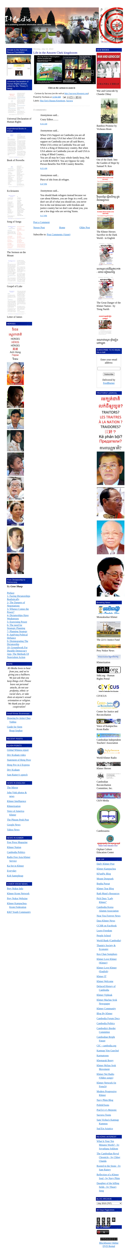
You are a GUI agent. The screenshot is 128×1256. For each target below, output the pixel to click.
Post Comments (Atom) (58, 234)
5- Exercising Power (17, 622)
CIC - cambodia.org (106, 1045)
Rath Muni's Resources (108, 893)
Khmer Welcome (105, 981)
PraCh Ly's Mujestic (107, 1110)
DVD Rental (109, 1246)
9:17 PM (43, 216)
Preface (10, 593)
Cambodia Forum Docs (108, 1018)
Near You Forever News (109, 915)
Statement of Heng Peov (19, 760)
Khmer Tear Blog (105, 888)
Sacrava (69, 101)
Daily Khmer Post (106, 863)
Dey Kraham (13, 769)
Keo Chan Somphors (107, 954)
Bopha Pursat (103, 883)
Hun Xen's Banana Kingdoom (52, 101)
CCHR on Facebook (107, 925)
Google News (14, 824)
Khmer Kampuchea (106, 868)
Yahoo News (13, 829)
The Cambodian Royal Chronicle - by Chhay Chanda (108, 1157)
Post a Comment (41, 222)
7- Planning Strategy (17, 631)
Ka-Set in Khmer (15, 865)
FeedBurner (109, 383)
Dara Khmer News (106, 920)
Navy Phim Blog (105, 1100)
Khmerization (14, 806)
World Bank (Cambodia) (109, 940)
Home (62, 227)
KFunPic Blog (104, 873)
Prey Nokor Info (15, 888)
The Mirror (12, 787)
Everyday (11, 870)
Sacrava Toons (104, 1115)
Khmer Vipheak (104, 995)
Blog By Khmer (104, 1013)
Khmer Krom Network (18, 893)
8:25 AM (43, 168)
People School (104, 935)
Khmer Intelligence (16, 801)
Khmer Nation (14, 847)
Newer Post (39, 227)
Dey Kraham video (16, 755)
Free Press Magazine (17, 842)
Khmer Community (106, 1008)
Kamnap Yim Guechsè (108, 1050)
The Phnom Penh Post (18, 819)
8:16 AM (43, 124)
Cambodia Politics (16, 852)
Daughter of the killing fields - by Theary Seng (108, 1187)
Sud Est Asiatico (105, 1128)
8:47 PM (43, 184)
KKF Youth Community (19, 912)
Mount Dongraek (105, 878)
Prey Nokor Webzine (17, 898)
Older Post (84, 227)
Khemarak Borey (105, 1060)
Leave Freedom (104, 930)
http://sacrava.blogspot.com (76, 93)
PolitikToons (103, 1105)
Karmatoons (103, 1055)
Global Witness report (18, 750)
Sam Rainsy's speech (17, 774)
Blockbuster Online (108, 1243)
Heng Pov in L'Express (18, 765)
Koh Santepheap (15, 875)
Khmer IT (102, 976)
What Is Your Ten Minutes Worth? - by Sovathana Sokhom (108, 1145)
